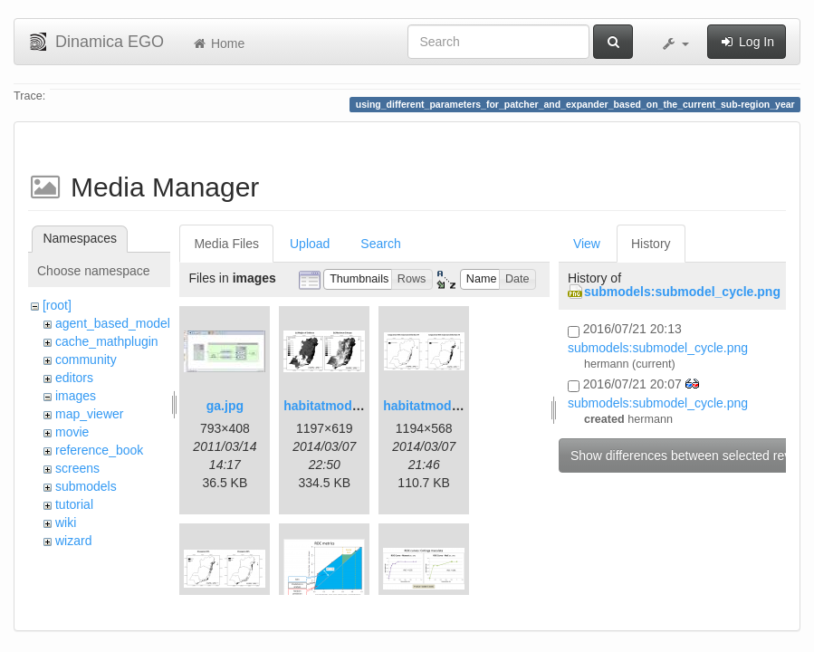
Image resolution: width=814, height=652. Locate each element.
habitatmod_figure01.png (359, 405)
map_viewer (89, 414)
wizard (73, 540)
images (75, 395)
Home (217, 43)
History (651, 243)
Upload (310, 243)
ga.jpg (225, 405)
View (586, 243)
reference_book (99, 450)
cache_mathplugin (106, 341)
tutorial (74, 504)
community (86, 359)
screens (77, 468)
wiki (65, 522)
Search (380, 243)
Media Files (226, 243)
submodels (86, 486)
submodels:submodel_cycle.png (682, 291)
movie (72, 432)
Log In (746, 41)
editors (74, 377)
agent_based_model (112, 323)
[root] (57, 305)
